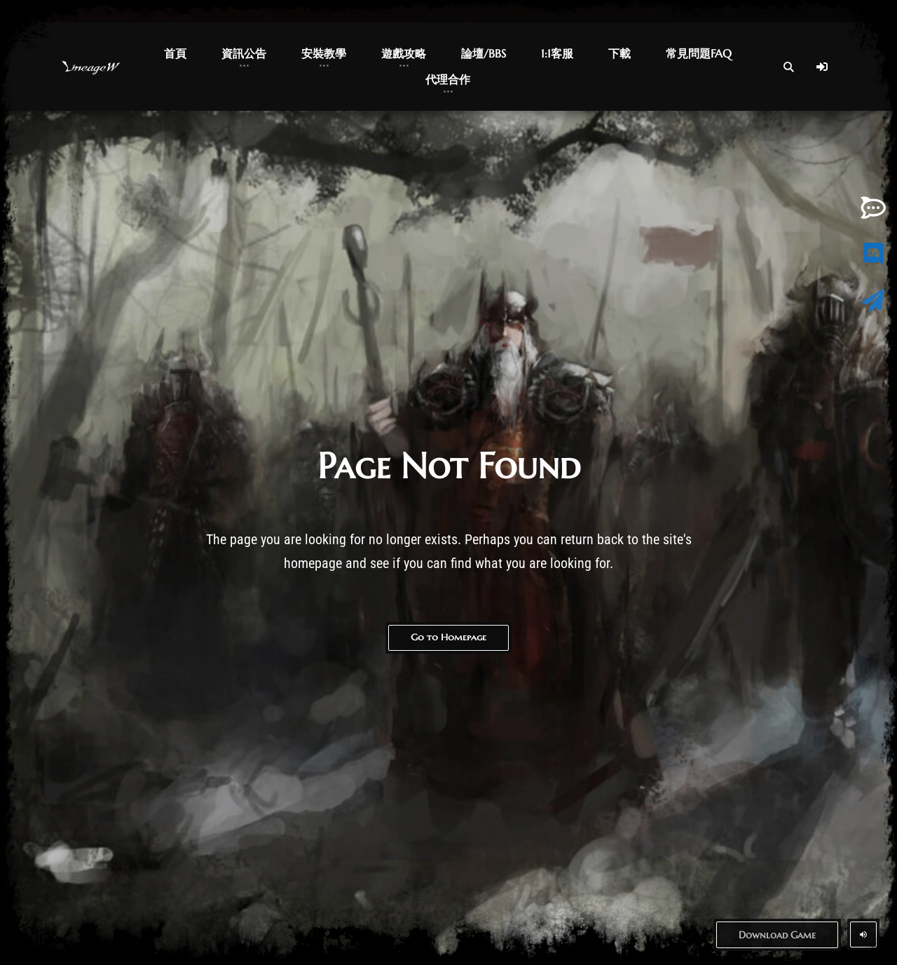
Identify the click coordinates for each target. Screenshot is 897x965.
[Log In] (822, 66)
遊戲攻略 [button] (403, 53)
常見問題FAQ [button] (699, 53)
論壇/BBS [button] (483, 53)
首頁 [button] (175, 53)
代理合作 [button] (447, 79)
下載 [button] (619, 53)
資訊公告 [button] (243, 53)
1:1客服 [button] (557, 53)
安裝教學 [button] (323, 53)
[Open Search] (788, 66)
